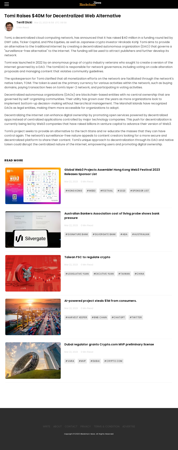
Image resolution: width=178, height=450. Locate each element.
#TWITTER (136, 317)
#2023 (121, 190)
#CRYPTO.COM (113, 361)
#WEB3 (91, 190)
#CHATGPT (118, 317)
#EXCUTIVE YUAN (104, 273)
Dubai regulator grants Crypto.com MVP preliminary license (109, 344)
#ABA (123, 234)
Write (46, 426)
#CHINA (139, 273)
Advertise (128, 426)
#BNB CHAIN (99, 317)
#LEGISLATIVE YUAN (77, 273)
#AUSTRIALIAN (140, 234)
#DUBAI (95, 361)
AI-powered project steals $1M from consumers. (100, 301)
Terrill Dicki (25, 22)
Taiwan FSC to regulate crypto (87, 257)
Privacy (85, 426)
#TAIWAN (124, 273)
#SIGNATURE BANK (76, 234)
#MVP (82, 361)
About (57, 426)
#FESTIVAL (106, 190)
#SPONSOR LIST (139, 190)
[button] (4, 4)
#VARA (69, 361)
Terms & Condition (106, 426)
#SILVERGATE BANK (104, 234)
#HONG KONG (73, 190)
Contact (71, 426)
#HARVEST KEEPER (76, 317)
